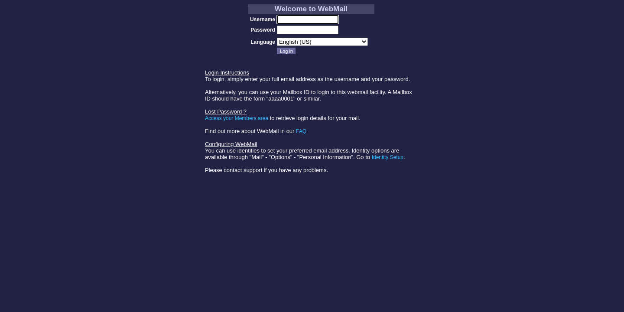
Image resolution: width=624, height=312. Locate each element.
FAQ (301, 131)
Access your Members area (236, 118)
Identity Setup (387, 157)
